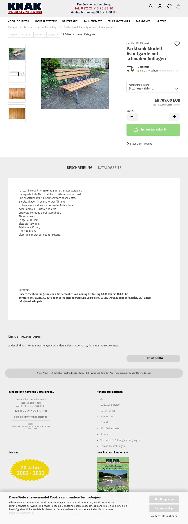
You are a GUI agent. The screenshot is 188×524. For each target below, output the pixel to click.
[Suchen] (151, 6)
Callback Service (110, 404)
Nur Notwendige (164, 508)
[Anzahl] (153, 117)
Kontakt (104, 422)
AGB (102, 398)
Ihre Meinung (153, 358)
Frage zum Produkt (141, 143)
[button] (160, 6)
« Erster (14, 34)
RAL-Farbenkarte (110, 428)
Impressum (106, 416)
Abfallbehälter (18, 21)
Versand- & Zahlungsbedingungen (120, 440)
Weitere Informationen (164, 516)
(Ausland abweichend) (168, 71)
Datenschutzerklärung (21, 512)
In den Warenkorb (149, 129)
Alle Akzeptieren (164, 499)
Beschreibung (80, 167)
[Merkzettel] (169, 6)
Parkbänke (143, 21)
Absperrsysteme (46, 21)
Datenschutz (107, 410)
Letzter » (53, 34)
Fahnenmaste (93, 21)
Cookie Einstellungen (112, 446)
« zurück (27, 34)
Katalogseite (109, 167)
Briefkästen (70, 21)
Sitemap (105, 434)
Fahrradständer (119, 21)
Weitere (161, 21)
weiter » (40, 34)
